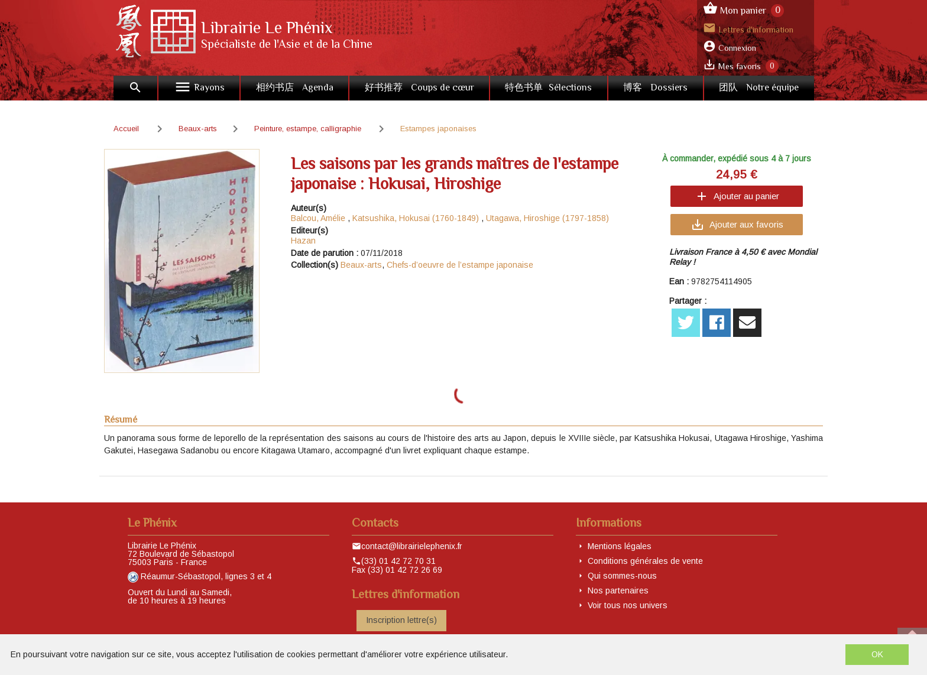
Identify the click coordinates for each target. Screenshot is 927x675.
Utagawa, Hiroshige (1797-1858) (547, 218)
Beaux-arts (361, 265)
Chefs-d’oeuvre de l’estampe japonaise (460, 265)
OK (877, 654)
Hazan (303, 240)
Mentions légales (620, 546)
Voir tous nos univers (627, 605)
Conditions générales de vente (645, 561)
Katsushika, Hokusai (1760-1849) (415, 218)
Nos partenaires (618, 590)
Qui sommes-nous (622, 575)
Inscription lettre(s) (401, 620)
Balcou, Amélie (318, 218)
